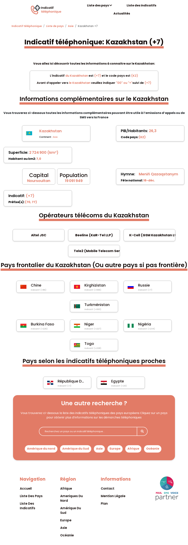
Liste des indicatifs (141, 5)
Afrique (133, 448)
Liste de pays (55, 26)
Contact (107, 488)
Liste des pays (99, 5)
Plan (104, 503)
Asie (71, 26)
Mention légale (113, 496)
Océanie (152, 448)
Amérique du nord (41, 448)
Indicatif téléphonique (27, 26)
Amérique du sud (70, 510)
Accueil (26, 488)
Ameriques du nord (71, 498)
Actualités (121, 13)
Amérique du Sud (75, 448)
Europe (115, 448)
